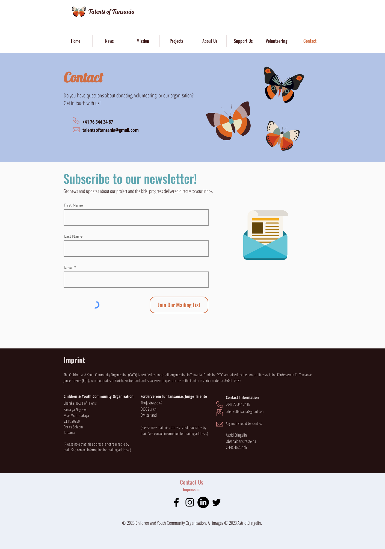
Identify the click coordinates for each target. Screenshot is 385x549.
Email (68, 267)
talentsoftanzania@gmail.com (110, 130)
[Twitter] (216, 502)
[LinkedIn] (203, 502)
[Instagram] (190, 502)
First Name (73, 205)
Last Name (73, 236)
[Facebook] (176, 502)
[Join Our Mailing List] (179, 305)
